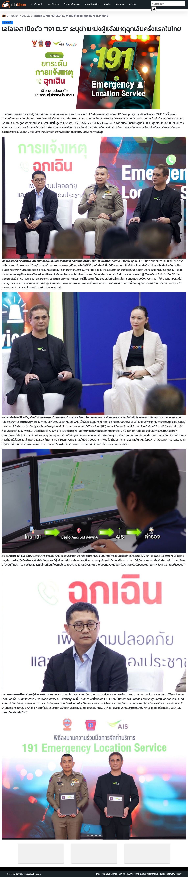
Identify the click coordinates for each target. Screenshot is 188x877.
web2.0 (69, 11)
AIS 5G (132, 4)
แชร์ (7, 22)
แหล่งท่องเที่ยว (92, 4)
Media (107, 4)
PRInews (120, 4)
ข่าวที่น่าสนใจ (37, 4)
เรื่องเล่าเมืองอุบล (72, 4)
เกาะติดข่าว (53, 4)
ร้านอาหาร (36, 11)
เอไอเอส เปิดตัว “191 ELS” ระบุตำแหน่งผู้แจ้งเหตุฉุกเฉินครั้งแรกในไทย (71, 16)
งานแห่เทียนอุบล (53, 11)
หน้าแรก (14, 16)
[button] (88, 835)
